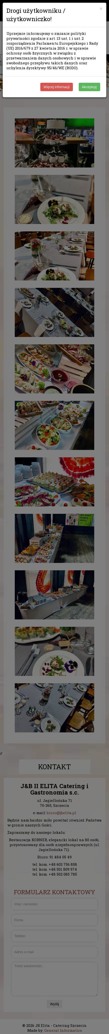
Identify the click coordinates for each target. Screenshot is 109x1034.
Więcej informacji (57, 87)
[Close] (101, 8)
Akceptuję (89, 87)
